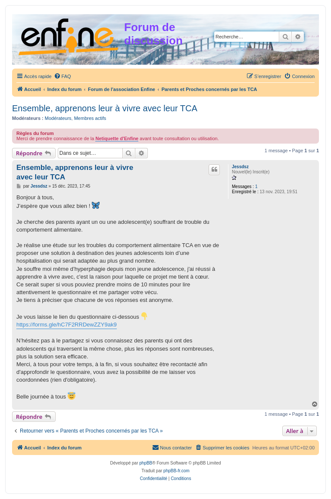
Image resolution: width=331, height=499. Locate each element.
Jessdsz (240, 166)
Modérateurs (58, 118)
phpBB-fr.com (176, 470)
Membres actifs (90, 118)
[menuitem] (62, 76)
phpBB (145, 463)
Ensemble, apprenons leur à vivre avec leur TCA (104, 108)
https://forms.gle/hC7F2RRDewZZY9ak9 (66, 324)
